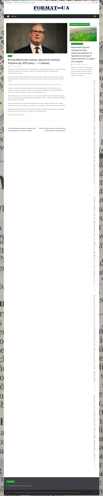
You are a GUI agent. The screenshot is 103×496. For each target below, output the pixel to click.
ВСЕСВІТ (10, 56)
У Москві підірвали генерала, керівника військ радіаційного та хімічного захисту (39, 84)
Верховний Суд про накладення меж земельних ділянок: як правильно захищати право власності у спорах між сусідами (83, 54)
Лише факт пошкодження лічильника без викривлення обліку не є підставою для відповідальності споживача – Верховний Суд (95, 240)
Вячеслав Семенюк (83, 64)
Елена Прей (18, 66)
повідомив (33, 79)
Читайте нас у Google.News (16, 115)
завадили (23, 109)
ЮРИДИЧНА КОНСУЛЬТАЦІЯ (77, 43)
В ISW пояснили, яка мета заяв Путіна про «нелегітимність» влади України (53, 129)
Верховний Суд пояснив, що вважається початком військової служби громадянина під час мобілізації (95, 427)
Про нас (13, 16)
